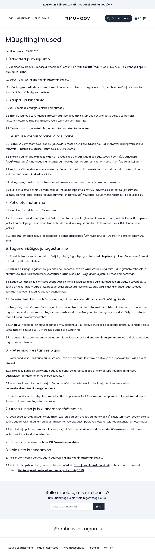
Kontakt (108, 548)
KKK (10, 18)
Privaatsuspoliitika (73, 548)
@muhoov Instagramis (77, 529)
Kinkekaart (24, 18)
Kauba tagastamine (20, 548)
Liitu (98, 506)
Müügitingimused (47, 548)
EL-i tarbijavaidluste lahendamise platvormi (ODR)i (51, 470)
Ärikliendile (42, 18)
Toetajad (94, 548)
